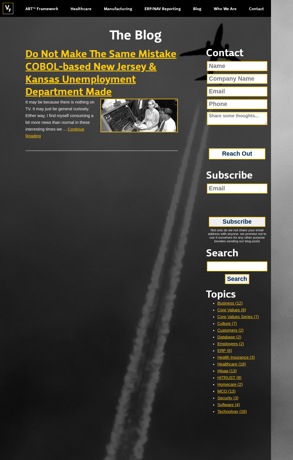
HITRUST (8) (229, 377)
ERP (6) (224, 350)
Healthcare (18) (231, 364)
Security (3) (228, 398)
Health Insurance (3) (236, 357)
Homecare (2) (230, 384)
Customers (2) (230, 330)
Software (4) (228, 404)
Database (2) (229, 337)
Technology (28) (232, 411)
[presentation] (237, 134)
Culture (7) (227, 323)
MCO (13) (226, 391)
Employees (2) (230, 344)
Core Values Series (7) (238, 316)
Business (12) (230, 303)
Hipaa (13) (227, 371)
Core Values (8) (231, 310)
